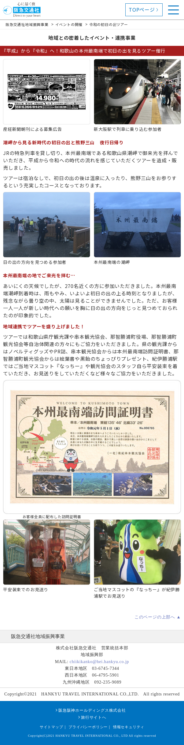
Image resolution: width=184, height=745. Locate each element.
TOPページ (142, 9)
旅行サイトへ (93, 717)
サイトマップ (51, 727)
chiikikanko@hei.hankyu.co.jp (99, 661)
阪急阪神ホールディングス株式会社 (92, 710)
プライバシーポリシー (88, 727)
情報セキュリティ (128, 727)
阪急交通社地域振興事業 (38, 636)
